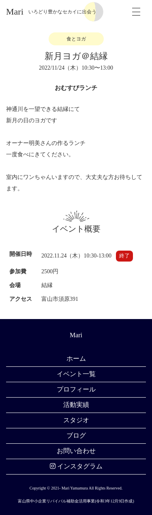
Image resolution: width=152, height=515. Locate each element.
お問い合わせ (76, 450)
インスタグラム (76, 466)
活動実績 (76, 404)
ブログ (76, 435)
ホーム (76, 358)
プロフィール (76, 389)
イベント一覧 (76, 373)
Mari (15, 11)
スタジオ (76, 420)
